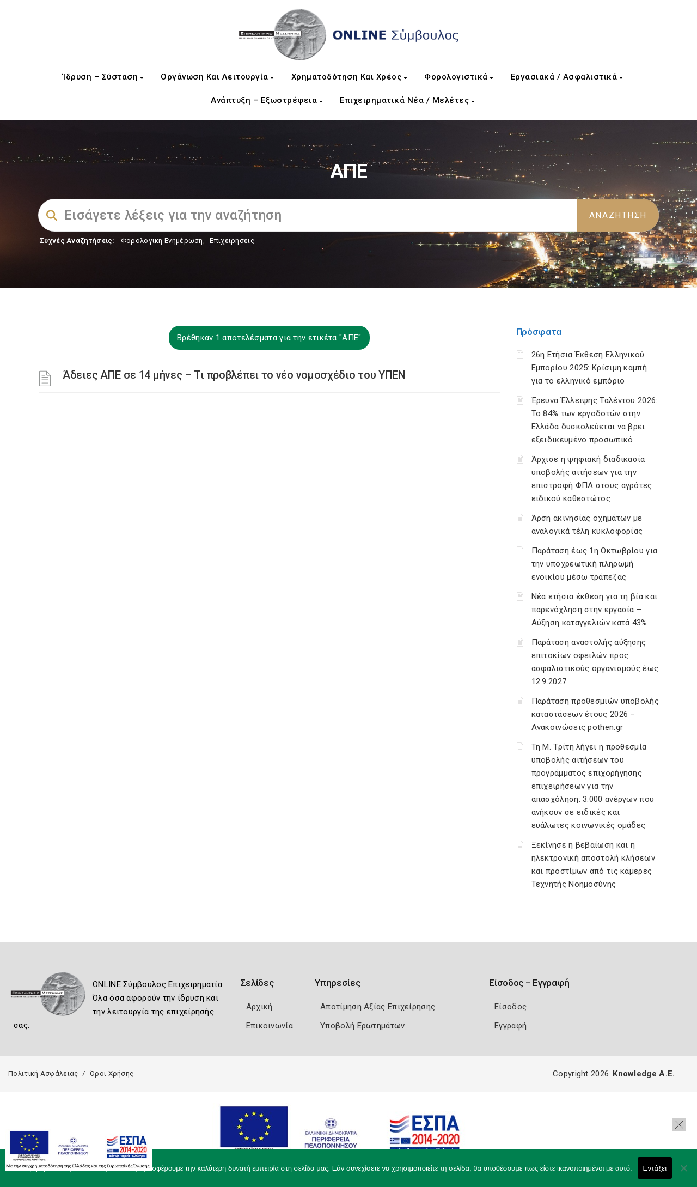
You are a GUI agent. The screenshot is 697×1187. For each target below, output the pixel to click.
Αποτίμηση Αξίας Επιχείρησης (377, 1007)
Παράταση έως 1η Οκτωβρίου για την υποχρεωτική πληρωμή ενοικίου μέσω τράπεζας (594, 564)
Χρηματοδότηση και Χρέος (349, 77)
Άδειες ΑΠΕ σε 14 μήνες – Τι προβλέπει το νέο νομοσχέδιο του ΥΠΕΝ (234, 374)
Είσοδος (510, 1007)
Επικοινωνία (269, 1026)
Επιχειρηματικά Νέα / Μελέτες (407, 100)
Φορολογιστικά (458, 77)
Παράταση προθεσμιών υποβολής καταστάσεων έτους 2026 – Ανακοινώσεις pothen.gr (595, 714)
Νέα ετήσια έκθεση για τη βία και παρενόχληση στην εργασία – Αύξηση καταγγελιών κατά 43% (594, 610)
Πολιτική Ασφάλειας (43, 1073)
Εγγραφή (510, 1026)
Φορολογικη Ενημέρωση (162, 240)
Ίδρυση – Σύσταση (103, 77)
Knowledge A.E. (644, 1074)
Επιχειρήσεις (232, 240)
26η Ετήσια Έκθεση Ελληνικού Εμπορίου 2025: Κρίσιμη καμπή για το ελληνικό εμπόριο (589, 368)
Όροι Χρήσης (111, 1073)
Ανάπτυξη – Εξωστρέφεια (266, 100)
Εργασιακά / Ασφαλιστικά (567, 77)
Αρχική (259, 1007)
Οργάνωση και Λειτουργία (217, 77)
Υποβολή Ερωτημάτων (362, 1026)
